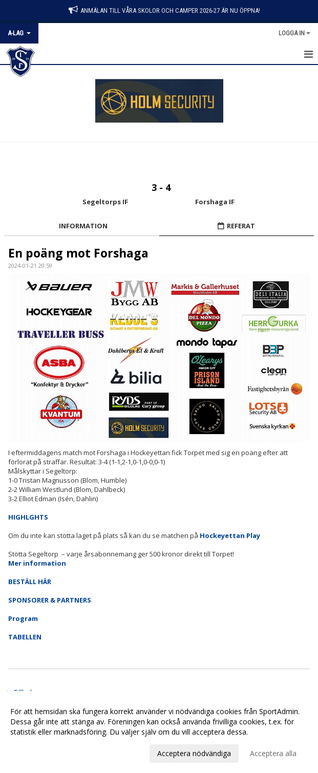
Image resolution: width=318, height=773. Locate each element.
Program (23, 618)
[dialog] (159, 732)
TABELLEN (24, 636)
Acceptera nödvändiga (194, 753)
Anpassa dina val (38, 752)
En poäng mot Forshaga (78, 253)
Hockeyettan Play (230, 535)
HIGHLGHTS (28, 517)
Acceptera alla (273, 753)
